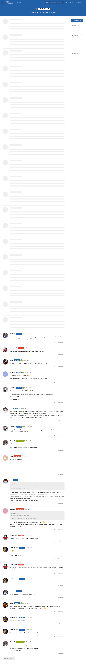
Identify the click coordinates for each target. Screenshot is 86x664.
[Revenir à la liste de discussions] (2, 2)
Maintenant (74, 53)
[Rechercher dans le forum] (54, 2)
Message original (75, 25)
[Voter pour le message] (55, 342)
